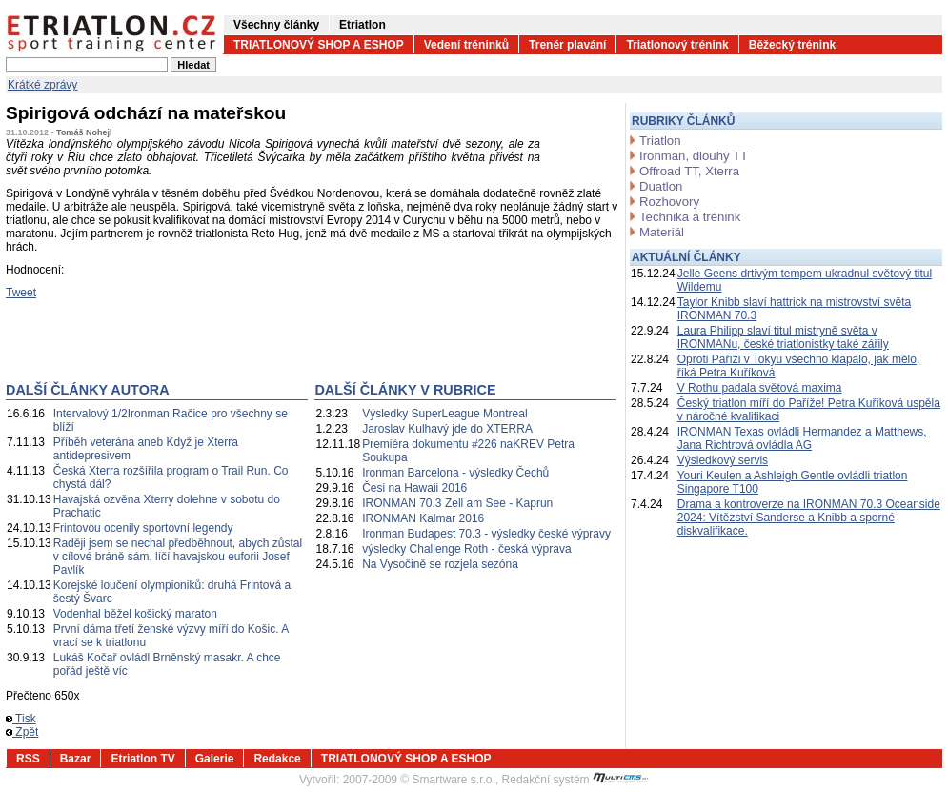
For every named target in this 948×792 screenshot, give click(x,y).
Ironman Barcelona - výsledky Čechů (455, 472)
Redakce (276, 758)
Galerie (214, 758)
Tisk (21, 718)
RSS (28, 758)
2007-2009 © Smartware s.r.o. (419, 779)
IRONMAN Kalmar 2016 (423, 518)
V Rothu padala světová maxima (759, 388)
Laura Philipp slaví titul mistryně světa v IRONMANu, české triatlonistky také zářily (783, 337)
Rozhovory (669, 201)
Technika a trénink (689, 217)
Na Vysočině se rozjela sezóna (440, 564)
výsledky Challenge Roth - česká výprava (466, 549)
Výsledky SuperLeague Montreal (444, 413)
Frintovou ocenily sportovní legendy (143, 528)
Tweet (21, 292)
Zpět (22, 732)
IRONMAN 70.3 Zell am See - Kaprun (457, 503)
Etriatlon (362, 24)
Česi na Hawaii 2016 (414, 488)
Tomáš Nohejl (83, 132)
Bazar (75, 758)
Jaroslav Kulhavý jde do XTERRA (447, 429)
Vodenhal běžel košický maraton (135, 613)
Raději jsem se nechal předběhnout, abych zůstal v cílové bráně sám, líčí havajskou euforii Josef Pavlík (178, 557)
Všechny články (276, 24)
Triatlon (659, 140)
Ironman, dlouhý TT (693, 156)
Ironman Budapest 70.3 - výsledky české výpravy (486, 533)
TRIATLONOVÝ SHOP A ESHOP (318, 44)
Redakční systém (575, 779)
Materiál (661, 232)
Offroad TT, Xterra (689, 171)
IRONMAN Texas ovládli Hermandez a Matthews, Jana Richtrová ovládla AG (802, 438)
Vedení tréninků (466, 44)
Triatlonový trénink (677, 44)
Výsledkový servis (722, 460)
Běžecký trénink (792, 44)
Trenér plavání (567, 44)
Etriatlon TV (142, 758)
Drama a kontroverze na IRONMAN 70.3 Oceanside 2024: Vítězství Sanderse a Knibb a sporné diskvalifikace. (808, 518)
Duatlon (660, 186)
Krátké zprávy (42, 84)
